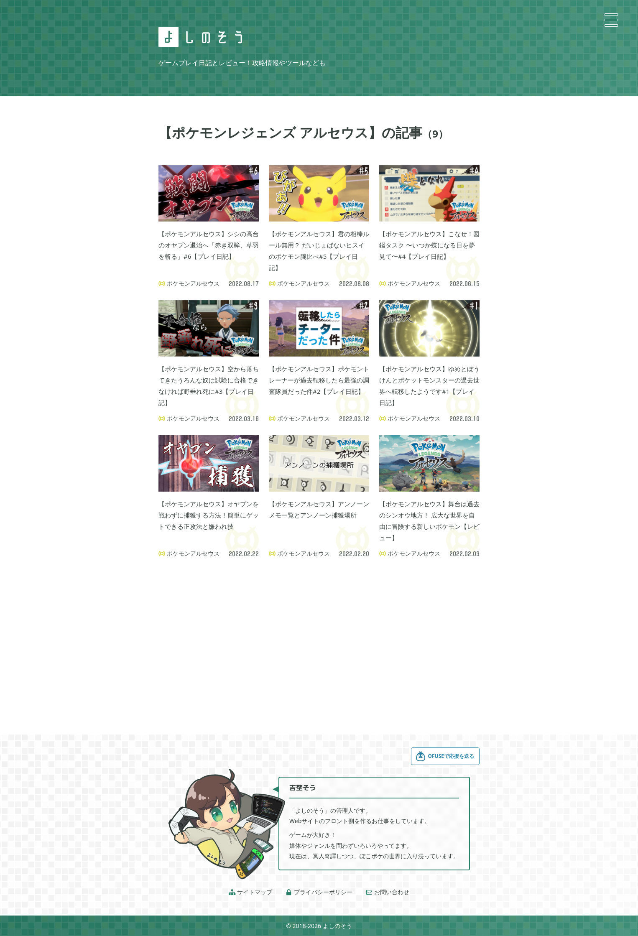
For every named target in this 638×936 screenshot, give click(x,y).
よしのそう (337, 926)
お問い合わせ (387, 892)
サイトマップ (250, 892)
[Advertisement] (319, 635)
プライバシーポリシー (319, 892)
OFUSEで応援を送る (445, 756)
